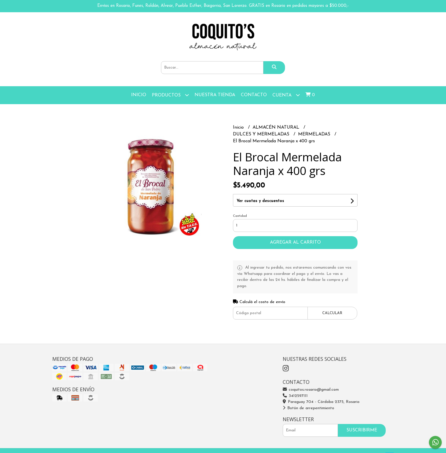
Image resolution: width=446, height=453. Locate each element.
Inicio (138, 95)
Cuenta (286, 95)
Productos (170, 95)
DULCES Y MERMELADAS (262, 134)
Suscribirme (361, 430)
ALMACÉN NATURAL (277, 127)
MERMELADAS (315, 134)
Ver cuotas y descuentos (260, 201)
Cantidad (240, 216)
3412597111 (295, 396)
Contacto (254, 95)
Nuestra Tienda (215, 95)
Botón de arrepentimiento (308, 408)
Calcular (332, 313)
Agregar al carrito (295, 242)
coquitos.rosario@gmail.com (311, 390)
